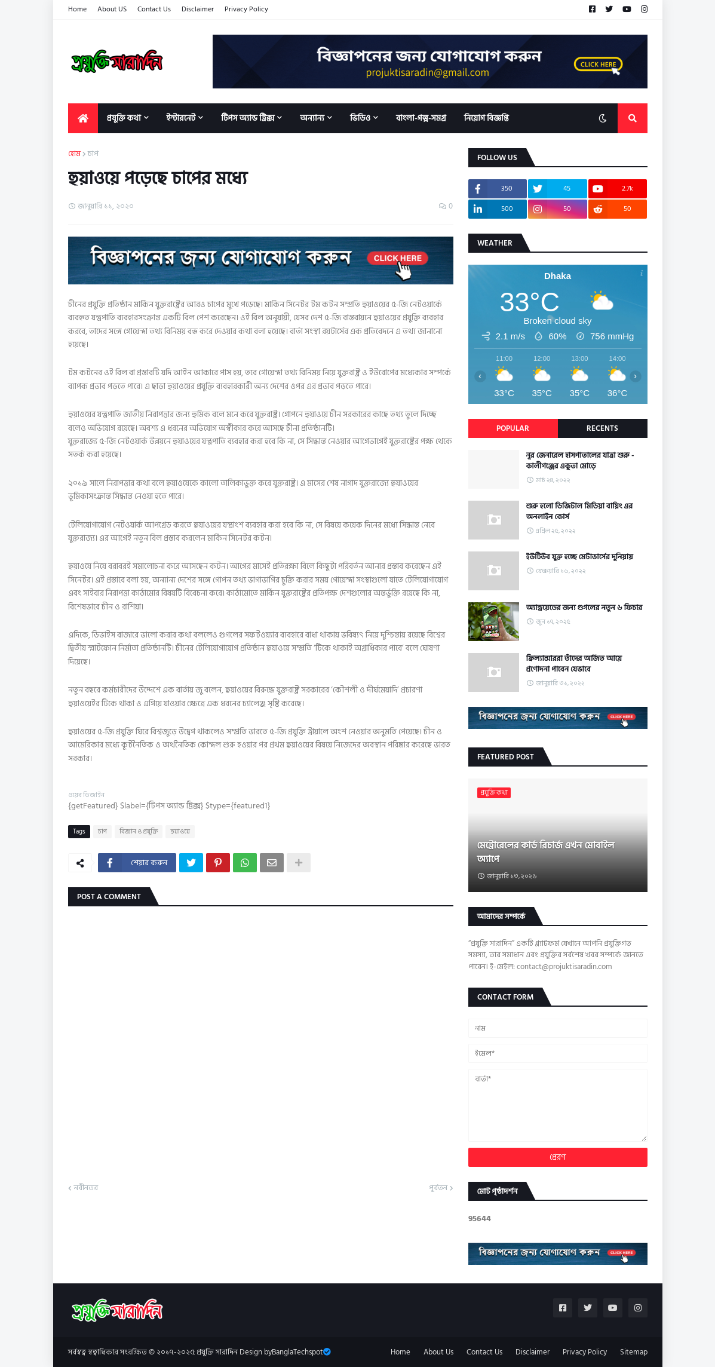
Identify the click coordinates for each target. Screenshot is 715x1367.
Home (77, 9)
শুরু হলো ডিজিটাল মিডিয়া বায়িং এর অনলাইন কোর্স (579, 511)
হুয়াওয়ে (180, 831)
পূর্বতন (438, 1188)
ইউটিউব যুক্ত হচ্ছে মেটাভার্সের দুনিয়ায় (579, 556)
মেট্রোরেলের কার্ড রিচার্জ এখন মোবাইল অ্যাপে (546, 852)
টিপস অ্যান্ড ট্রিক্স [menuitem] (247, 118)
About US (112, 9)
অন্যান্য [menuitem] (312, 118)
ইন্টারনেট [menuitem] (181, 118)
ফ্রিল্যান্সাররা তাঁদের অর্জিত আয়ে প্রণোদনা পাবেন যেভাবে (574, 664)
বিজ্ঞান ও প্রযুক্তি (138, 831)
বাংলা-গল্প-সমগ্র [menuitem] (421, 118)
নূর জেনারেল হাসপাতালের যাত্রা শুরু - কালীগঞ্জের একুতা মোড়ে (580, 460)
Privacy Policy (246, 9)
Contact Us (154, 9)
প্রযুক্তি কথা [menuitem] (124, 118)
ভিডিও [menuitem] (360, 118)
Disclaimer (198, 9)
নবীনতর (86, 1188)
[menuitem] (83, 118)
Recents (602, 428)
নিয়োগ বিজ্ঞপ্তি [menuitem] (486, 118)
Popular (512, 428)
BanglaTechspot (297, 1352)
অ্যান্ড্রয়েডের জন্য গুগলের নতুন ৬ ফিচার (584, 607)
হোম (74, 154)
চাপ (93, 154)
